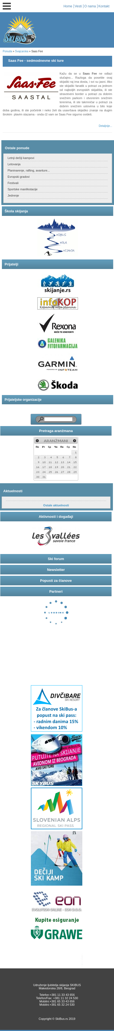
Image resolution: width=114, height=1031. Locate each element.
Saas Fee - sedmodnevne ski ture (36, 61)
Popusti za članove (56, 581)
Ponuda (7, 51)
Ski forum (56, 559)
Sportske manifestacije (23, 189)
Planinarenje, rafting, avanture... (29, 170)
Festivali (13, 183)
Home (68, 6)
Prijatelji (11, 264)
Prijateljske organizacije (23, 400)
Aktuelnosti (12, 491)
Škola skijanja (16, 211)
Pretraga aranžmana (56, 431)
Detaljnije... (105, 125)
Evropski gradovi (19, 176)
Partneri (56, 591)
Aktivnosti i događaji (56, 517)
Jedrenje (13, 195)
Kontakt (103, 6)
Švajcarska (21, 51)
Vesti (78, 6)
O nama (90, 6)
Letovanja (14, 164)
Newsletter (56, 570)
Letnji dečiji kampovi (21, 158)
